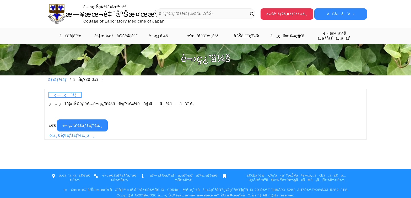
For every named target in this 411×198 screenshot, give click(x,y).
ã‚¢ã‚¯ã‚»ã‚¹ (68, 175)
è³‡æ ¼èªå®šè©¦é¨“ (115, 35)
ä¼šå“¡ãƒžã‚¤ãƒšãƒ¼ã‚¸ (286, 14)
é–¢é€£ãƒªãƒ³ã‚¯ (117, 175)
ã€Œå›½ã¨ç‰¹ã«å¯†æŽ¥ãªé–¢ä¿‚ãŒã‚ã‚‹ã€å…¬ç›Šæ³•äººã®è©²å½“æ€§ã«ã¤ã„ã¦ (296, 177)
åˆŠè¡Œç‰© (246, 35)
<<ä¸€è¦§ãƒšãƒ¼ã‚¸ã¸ (71, 135)
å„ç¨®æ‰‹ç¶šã (291, 35)
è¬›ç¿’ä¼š (158, 35)
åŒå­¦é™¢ (70, 35)
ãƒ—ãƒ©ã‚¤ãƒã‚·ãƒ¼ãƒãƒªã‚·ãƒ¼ (181, 175)
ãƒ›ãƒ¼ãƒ (58, 79)
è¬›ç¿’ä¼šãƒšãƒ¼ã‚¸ (82, 125)
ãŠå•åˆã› (340, 14)
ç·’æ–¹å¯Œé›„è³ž (202, 35)
